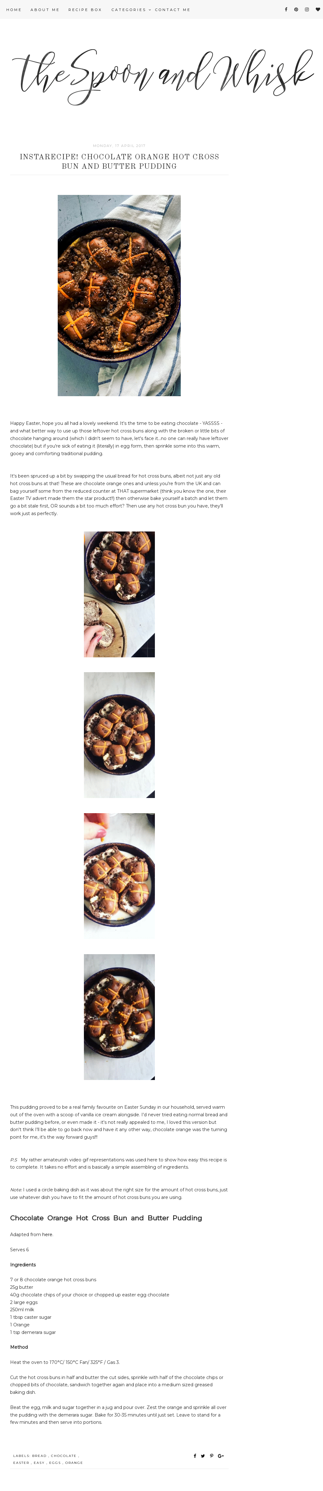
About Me (45, 10)
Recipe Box (85, 10)
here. (47, 1234)
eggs (55, 1463)
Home (14, 10)
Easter (22, 1463)
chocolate (64, 1456)
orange (74, 1463)
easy (40, 1463)
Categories (132, 10)
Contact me (173, 10)
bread (40, 1456)
